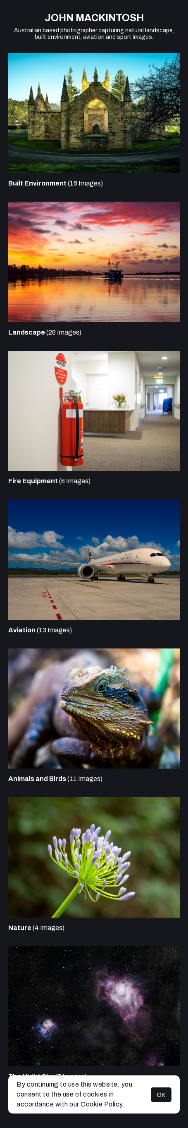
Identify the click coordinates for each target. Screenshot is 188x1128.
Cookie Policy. (102, 1104)
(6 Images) (49, 480)
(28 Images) (44, 332)
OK (161, 1094)
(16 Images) (55, 183)
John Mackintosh (94, 17)
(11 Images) (55, 778)
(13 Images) (40, 630)
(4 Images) (36, 927)
